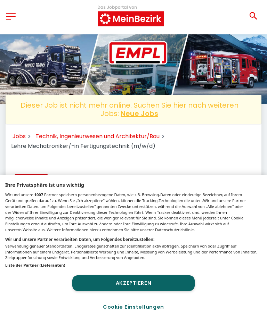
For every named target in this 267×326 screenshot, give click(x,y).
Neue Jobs (139, 113)
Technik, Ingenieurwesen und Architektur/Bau (97, 136)
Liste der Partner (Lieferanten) (35, 265)
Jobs (19, 136)
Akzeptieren (134, 282)
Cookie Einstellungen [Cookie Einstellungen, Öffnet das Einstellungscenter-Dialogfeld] (133, 306)
